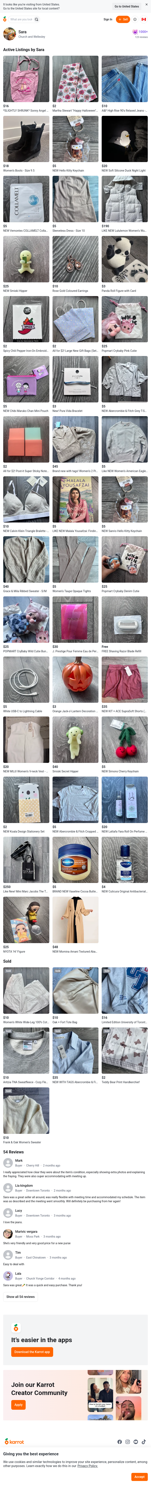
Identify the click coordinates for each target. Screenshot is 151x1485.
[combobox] (21, 19)
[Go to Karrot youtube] (135, 1441)
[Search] (36, 19)
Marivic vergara (26, 1232)
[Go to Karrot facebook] (119, 1441)
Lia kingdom (24, 1186)
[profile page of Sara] (9, 33)
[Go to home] (4, 19)
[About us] (135, 19)
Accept (140, 1477)
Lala (18, 1274)
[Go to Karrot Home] (14, 1441)
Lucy (18, 1211)
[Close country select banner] (146, 4)
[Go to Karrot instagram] (127, 1441)
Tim (18, 1253)
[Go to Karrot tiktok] (143, 1441)
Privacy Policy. (88, 1466)
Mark (19, 1160)
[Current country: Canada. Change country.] (144, 19)
